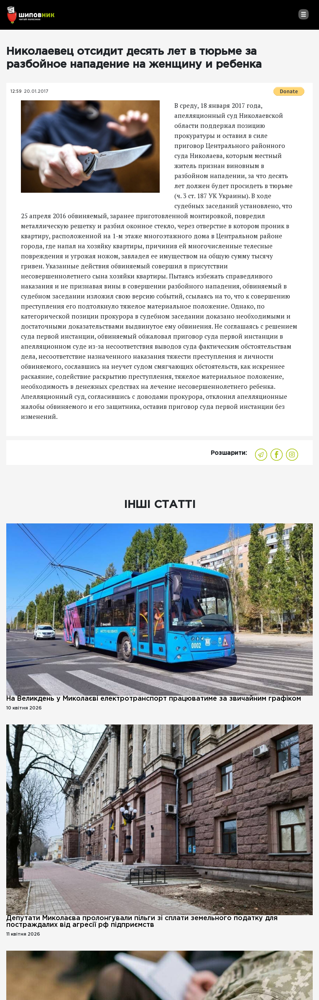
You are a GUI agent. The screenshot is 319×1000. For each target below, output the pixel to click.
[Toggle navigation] (303, 14)
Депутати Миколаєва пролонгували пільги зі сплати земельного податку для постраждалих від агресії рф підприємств (142, 921)
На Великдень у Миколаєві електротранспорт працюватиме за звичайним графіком (153, 699)
